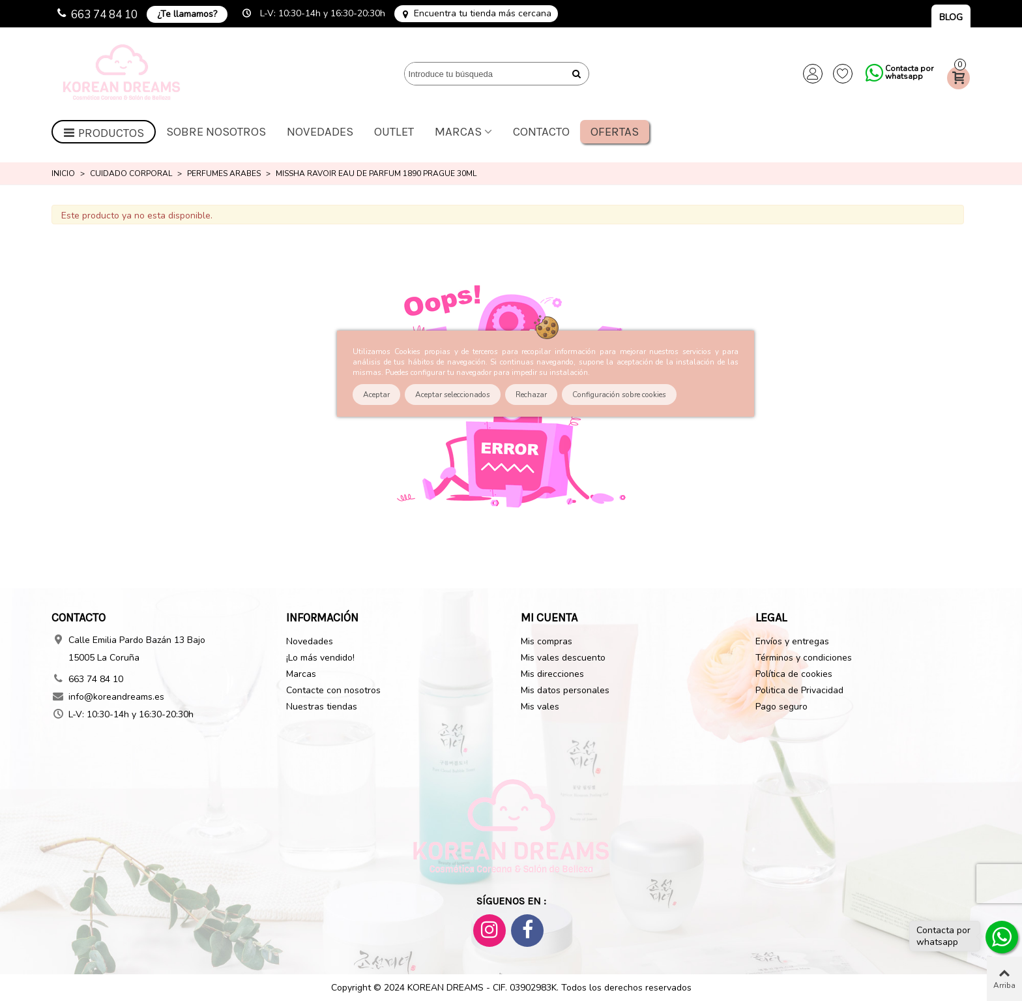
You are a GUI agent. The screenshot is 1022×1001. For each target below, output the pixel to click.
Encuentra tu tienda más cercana (482, 13)
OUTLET (394, 132)
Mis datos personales (565, 690)
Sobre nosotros (216, 132)
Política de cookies (793, 674)
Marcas (458, 132)
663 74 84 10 (104, 14)
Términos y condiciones (803, 657)
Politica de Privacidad (799, 690)
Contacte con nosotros (333, 690)
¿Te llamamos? (187, 14)
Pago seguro (781, 706)
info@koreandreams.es (116, 697)
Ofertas (615, 132)
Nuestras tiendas (321, 706)
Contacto (541, 132)
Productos (103, 133)
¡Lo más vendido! (320, 657)
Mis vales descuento (563, 657)
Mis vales (540, 706)
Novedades (320, 132)
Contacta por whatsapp (909, 72)
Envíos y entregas (792, 641)
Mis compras (546, 641)
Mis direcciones (552, 674)
